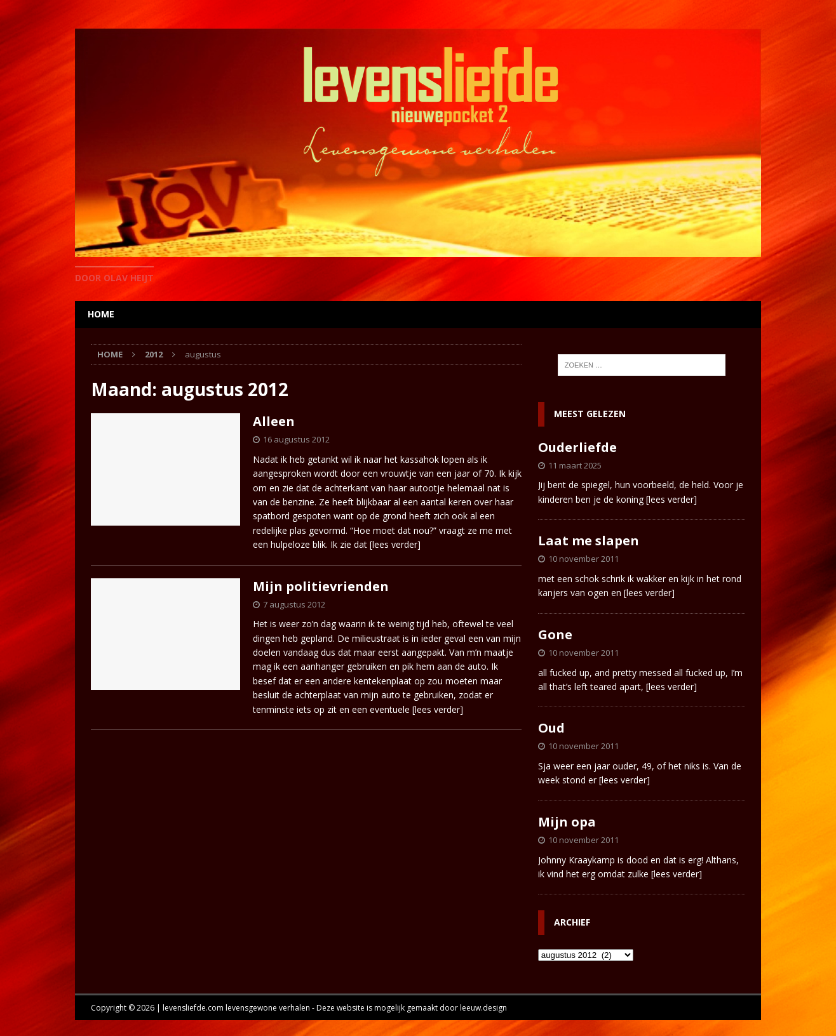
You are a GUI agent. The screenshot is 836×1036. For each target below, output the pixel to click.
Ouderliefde (577, 447)
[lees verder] (395, 544)
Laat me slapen (588, 540)
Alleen (274, 421)
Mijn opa (567, 821)
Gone (555, 634)
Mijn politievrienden (321, 586)
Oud (551, 727)
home (101, 314)
